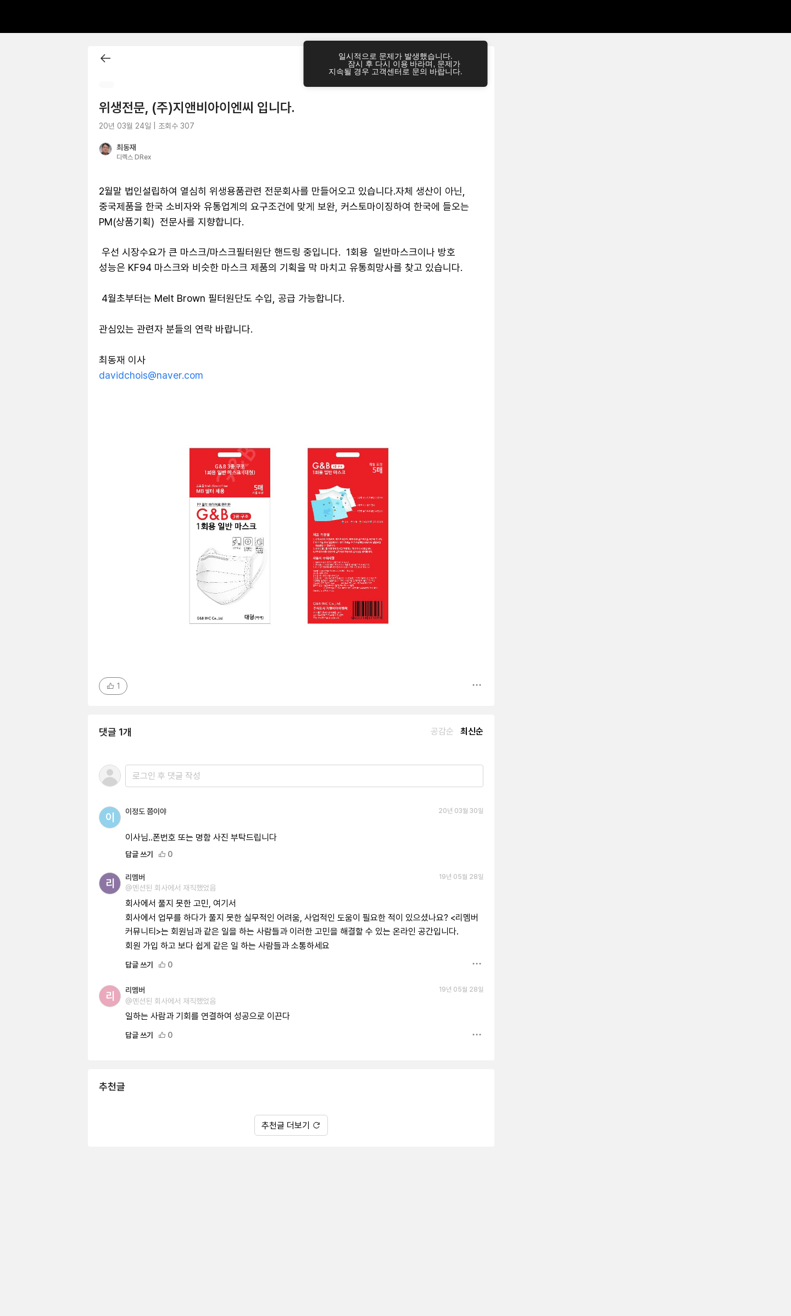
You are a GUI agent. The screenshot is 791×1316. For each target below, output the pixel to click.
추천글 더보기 (291, 1125)
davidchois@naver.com (151, 375)
